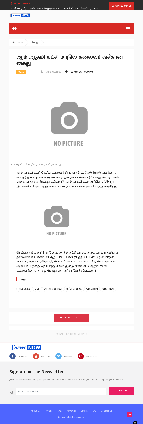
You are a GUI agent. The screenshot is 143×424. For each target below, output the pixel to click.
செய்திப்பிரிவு (51, 72)
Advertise (71, 411)
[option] (44, 8)
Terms (59, 411)
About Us (35, 411)
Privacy (48, 411)
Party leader (108, 289)
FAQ (95, 411)
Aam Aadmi (92, 289)
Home (17, 42)
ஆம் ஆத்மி (24, 289)
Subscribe (121, 391)
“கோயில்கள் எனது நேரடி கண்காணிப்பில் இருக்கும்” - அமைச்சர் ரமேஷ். (43, 8)
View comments (71, 318)
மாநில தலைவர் (53, 289)
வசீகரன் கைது (74, 289)
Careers (84, 411)
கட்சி (37, 289)
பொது (35, 42)
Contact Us (106, 411)
